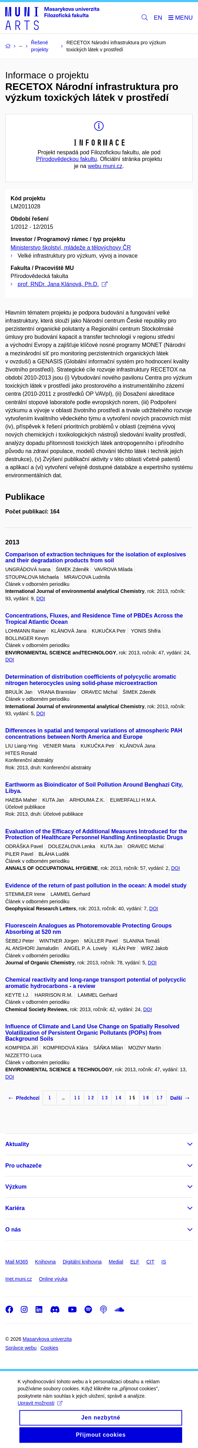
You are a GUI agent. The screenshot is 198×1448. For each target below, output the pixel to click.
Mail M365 (16, 1262)
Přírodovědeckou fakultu (66, 159)
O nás (13, 1230)
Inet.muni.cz (18, 1279)
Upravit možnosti (40, 1408)
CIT (150, 1262)
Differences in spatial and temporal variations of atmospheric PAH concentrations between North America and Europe (93, 734)
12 (90, 1098)
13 (104, 1098)
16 (145, 1098)
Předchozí (24, 1098)
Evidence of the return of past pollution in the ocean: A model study (95, 885)
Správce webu (21, 1348)
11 (77, 1098)
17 (159, 1098)
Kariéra (15, 1208)
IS (163, 1262)
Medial (116, 1262)
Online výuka (53, 1279)
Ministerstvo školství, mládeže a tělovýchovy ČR (71, 248)
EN (158, 17)
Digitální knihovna (82, 1262)
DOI (40, 598)
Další (179, 1098)
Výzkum (15, 1187)
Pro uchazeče (23, 1166)
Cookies (49, 1348)
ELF (135, 1262)
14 (118, 1098)
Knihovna (45, 1262)
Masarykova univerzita (47, 1339)
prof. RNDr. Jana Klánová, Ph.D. (62, 284)
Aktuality (17, 1144)
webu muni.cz (105, 166)
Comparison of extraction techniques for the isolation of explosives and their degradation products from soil (95, 557)
